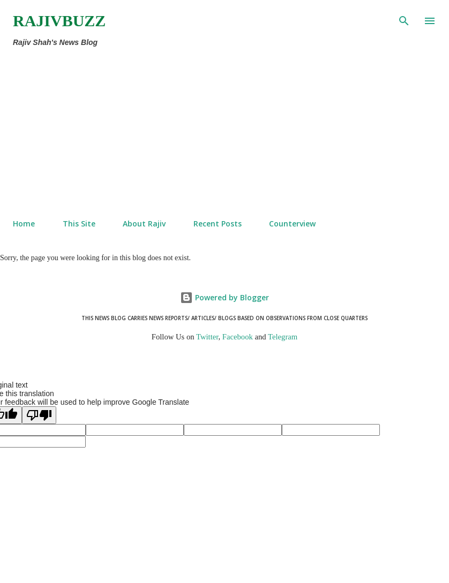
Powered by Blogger (224, 297)
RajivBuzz (59, 20)
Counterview (292, 223)
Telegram (282, 336)
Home (24, 223)
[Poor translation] (39, 415)
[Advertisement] (202, 131)
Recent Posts (217, 223)
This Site (79, 223)
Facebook (237, 336)
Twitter (207, 336)
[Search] (404, 19)
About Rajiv (144, 223)
